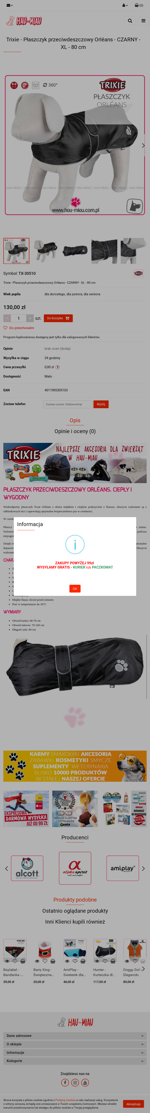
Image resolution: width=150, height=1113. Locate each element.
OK (75, 589)
